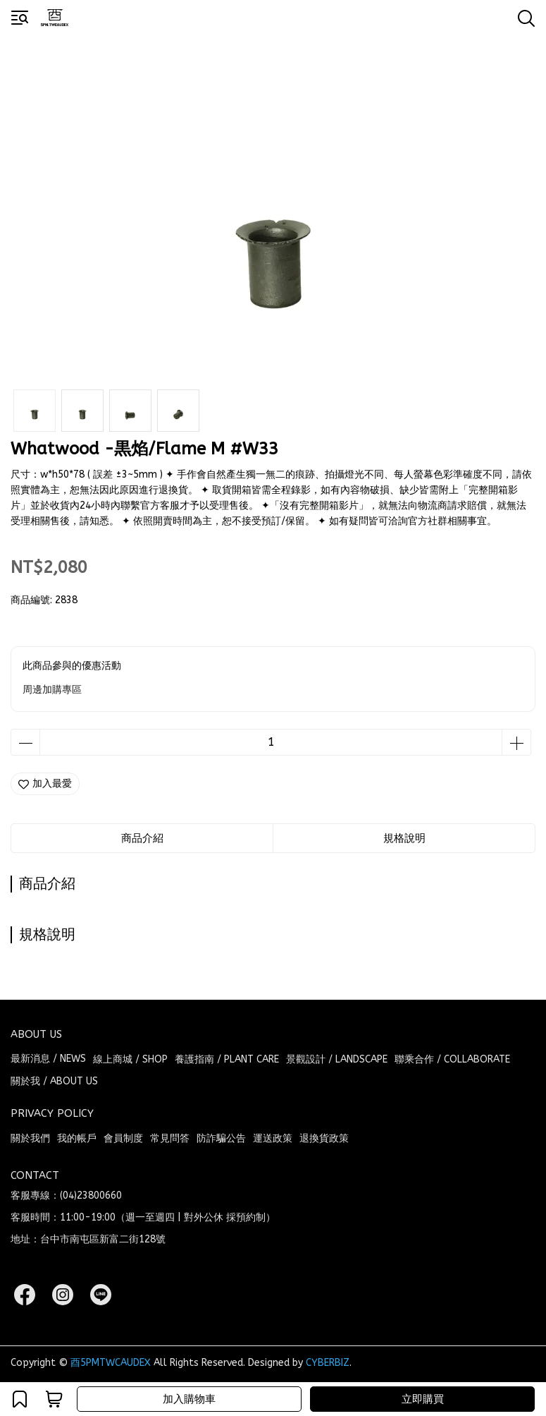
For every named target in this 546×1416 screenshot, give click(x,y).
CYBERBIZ (327, 1363)
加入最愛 (45, 783)
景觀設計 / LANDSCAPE (336, 1059)
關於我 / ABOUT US (54, 1081)
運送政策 (272, 1138)
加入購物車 (189, 1399)
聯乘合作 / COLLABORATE (452, 1059)
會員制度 (123, 1138)
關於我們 (30, 1138)
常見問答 (170, 1138)
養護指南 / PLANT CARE (227, 1059)
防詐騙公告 (221, 1138)
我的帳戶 (77, 1138)
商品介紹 (142, 838)
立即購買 (423, 1399)
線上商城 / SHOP (130, 1059)
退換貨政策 (324, 1138)
